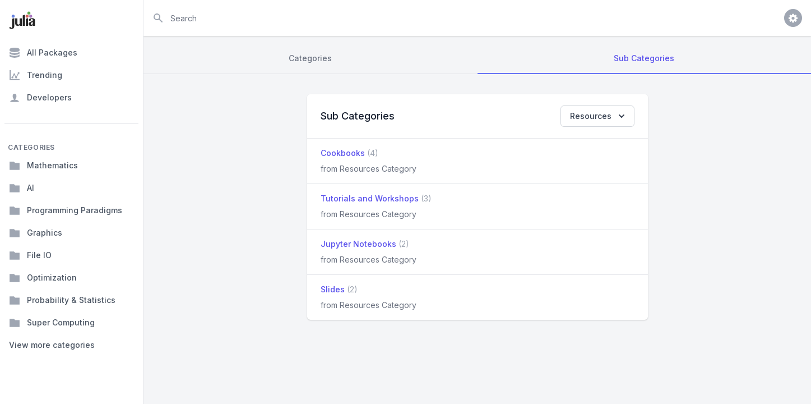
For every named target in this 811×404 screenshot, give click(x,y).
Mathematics (43, 165)
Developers (40, 97)
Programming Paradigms (65, 210)
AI (21, 188)
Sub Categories (644, 58)
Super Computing (52, 322)
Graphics (35, 232)
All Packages (43, 52)
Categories (310, 58)
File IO (30, 255)
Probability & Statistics (62, 300)
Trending (35, 75)
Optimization (43, 277)
